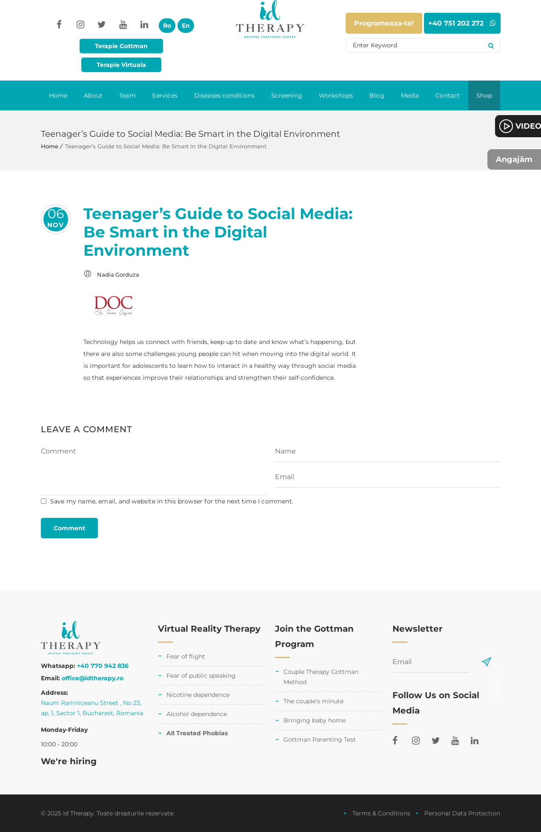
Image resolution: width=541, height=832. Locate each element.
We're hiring (69, 761)
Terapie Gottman (121, 46)
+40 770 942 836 (103, 666)
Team (127, 95)
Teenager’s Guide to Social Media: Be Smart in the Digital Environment (217, 232)
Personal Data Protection (462, 813)
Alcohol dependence (196, 714)
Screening (286, 95)
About (93, 95)
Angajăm (514, 159)
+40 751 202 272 (462, 23)
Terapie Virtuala (121, 65)
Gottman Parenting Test (319, 739)
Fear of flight (185, 656)
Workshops (336, 95)
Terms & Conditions (381, 813)
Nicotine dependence (197, 695)
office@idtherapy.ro (92, 678)
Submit (496, 667)
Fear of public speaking (201, 675)
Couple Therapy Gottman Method (320, 677)
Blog (376, 95)
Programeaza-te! (384, 23)
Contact (447, 95)
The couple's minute (313, 701)
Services (164, 95)
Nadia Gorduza (118, 274)
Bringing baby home (314, 720)
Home (58, 95)
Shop (484, 95)
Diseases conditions (224, 95)
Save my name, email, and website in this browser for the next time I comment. (171, 501)
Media (410, 95)
